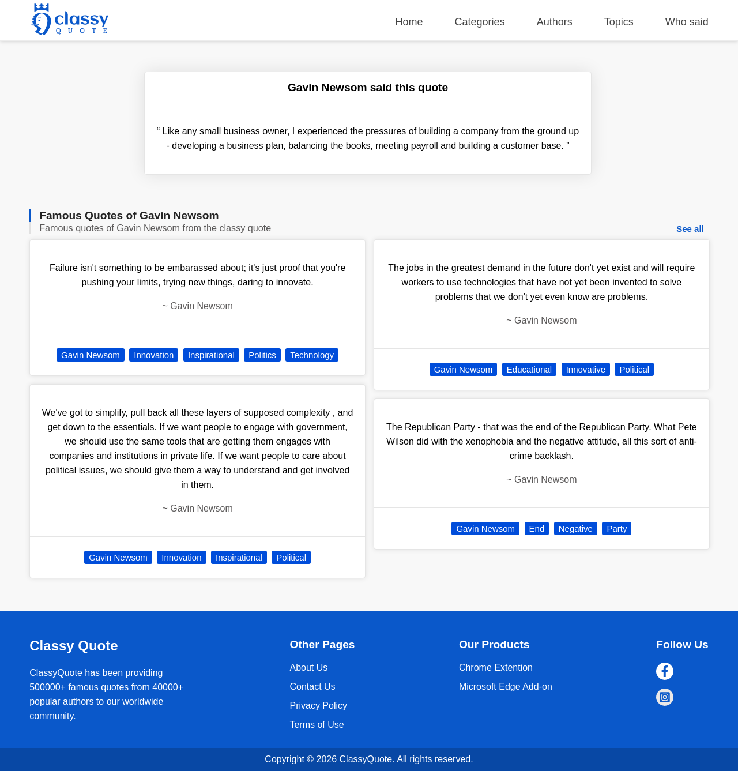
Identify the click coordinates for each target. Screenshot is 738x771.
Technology (312, 355)
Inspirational (211, 355)
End (537, 528)
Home (409, 22)
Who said (687, 22)
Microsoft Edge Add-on (505, 686)
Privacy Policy (318, 705)
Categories (480, 22)
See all (690, 229)
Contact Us (312, 686)
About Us (308, 667)
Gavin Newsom (90, 355)
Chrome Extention (496, 667)
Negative (576, 528)
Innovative (585, 369)
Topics (619, 22)
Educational (529, 369)
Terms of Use (316, 724)
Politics (262, 355)
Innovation (154, 355)
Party (617, 528)
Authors (555, 22)
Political (291, 557)
